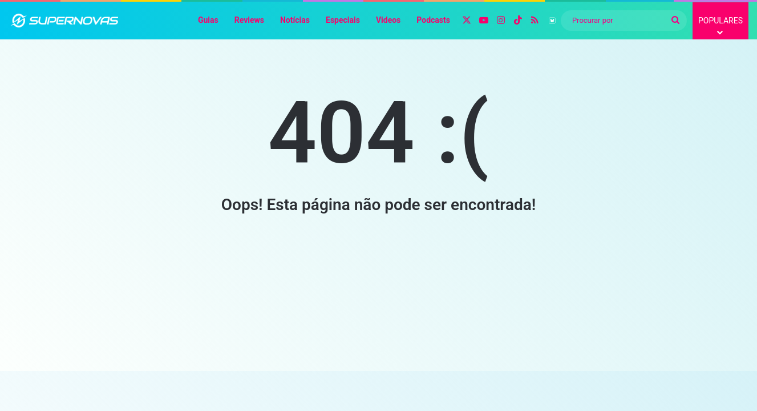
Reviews (249, 20)
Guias (208, 20)
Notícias (295, 20)
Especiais (343, 20)
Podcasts (433, 20)
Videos (388, 20)
